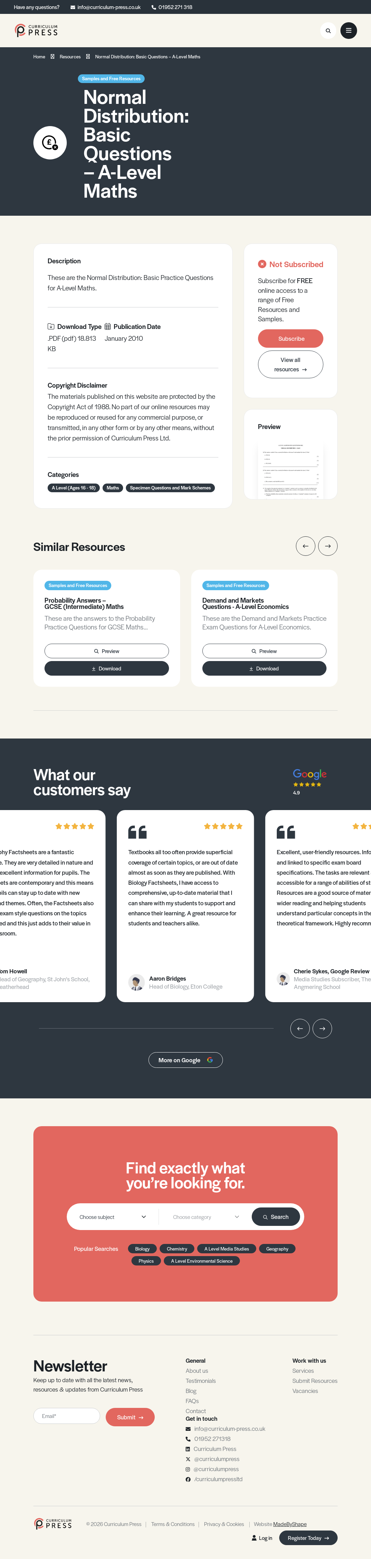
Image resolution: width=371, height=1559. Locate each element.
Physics (146, 1260)
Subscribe (292, 338)
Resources (70, 56)
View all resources (290, 364)
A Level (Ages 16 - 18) (74, 487)
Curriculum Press (215, 1448)
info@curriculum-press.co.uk (109, 6)
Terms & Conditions (173, 1523)
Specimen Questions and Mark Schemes (170, 487)
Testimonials (201, 1380)
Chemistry (177, 1248)
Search (276, 1216)
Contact (196, 1411)
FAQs (192, 1400)
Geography (277, 1248)
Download (106, 668)
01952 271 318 (175, 6)
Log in (262, 1537)
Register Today (308, 1537)
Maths (113, 487)
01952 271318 (212, 1438)
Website (280, 1523)
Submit (130, 1417)
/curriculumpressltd (218, 1479)
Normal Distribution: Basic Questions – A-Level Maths (147, 56)
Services (303, 1370)
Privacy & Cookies (224, 1523)
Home (39, 56)
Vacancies (305, 1390)
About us (197, 1370)
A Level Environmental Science (202, 1260)
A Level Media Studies (226, 1248)
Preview (106, 650)
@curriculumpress (217, 1458)
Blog (191, 1390)
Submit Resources (315, 1380)
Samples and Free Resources (111, 78)
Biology (142, 1248)
